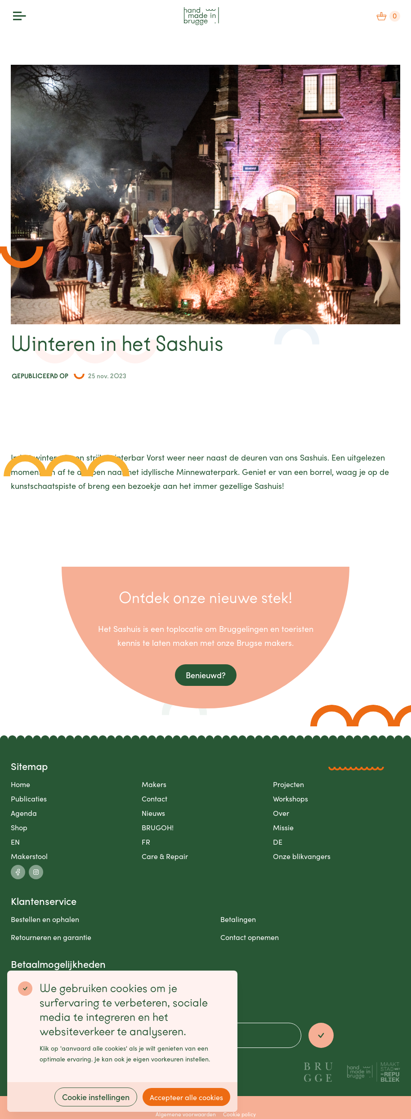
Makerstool (29, 856)
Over (281, 813)
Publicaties (29, 798)
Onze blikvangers (302, 856)
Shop (19, 827)
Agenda (24, 813)
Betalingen (238, 919)
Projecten (288, 784)
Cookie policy (239, 1114)
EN (15, 841)
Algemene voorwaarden (186, 1114)
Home (20, 784)
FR (146, 841)
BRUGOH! (158, 827)
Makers (154, 784)
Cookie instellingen (96, 1096)
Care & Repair (165, 856)
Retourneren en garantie (51, 937)
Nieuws (153, 813)
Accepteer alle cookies (186, 1097)
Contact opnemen (249, 937)
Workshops (290, 798)
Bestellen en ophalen (45, 919)
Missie (283, 827)
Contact (154, 798)
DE (277, 841)
